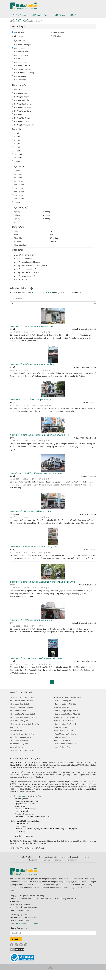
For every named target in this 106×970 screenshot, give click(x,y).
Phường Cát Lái (19, 114)
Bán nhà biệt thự (20, 52)
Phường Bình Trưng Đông (23, 121)
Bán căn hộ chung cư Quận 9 (22, 750)
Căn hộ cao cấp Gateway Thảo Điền (24, 717)
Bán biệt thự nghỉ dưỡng (23, 73)
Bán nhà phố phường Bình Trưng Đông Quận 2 (33, 620)
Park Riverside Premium (64, 731)
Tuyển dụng (33, 860)
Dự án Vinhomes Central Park (22, 707)
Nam (15, 235)
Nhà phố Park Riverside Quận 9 (23, 714)
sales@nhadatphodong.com (26, 923)
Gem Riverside (16, 727)
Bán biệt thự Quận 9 (62, 747)
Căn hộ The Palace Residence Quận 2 (28, 262)
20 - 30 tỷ (17, 158)
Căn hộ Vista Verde (18, 711)
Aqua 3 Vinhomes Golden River (23, 734)
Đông (15, 231)
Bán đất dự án (19, 62)
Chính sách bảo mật (70, 857)
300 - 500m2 (18, 199)
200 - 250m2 (18, 192)
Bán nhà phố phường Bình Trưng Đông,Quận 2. (33, 326)
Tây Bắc (52, 242)
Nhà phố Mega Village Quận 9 (66, 711)
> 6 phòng (17, 222)
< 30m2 (16, 171)
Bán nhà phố (18, 48)
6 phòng (45, 219)
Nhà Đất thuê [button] (40, 15)
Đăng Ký (16, 939)
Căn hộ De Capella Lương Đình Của (68, 697)
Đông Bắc (17, 238)
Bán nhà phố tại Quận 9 (20, 704)
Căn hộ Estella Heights (63, 707)
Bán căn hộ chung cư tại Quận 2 (23, 697)
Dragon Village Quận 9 (19, 744)
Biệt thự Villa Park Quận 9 (21, 737)
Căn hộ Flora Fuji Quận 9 (64, 701)
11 (65, 682)
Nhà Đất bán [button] (21, 15)
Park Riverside (16, 731)
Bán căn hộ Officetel (21, 66)
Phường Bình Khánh (21, 107)
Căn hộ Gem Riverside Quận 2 (25, 273)
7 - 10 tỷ (16, 151)
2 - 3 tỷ (16, 140)
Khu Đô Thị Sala (19, 280)
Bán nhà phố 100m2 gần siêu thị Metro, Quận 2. (33, 400)
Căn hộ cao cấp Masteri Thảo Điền (68, 714)
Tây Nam (16, 242)
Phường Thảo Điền (20, 100)
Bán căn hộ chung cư (21, 45)
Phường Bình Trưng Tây (23, 125)
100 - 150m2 (18, 185)
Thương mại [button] (59, 15)
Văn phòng (17, 36)
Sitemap (58, 860)
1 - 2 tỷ (16, 137)
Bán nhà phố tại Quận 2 (41, 292)
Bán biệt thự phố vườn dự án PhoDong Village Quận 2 (37, 473)
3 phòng (16, 215)
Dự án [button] (74, 15)
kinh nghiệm (20, 796)
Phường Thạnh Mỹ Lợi (22, 104)
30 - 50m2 (17, 174)
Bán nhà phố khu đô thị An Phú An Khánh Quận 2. (34, 547)
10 (60, 682)
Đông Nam (53, 238)
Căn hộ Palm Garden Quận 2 (25, 276)
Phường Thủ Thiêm (21, 118)
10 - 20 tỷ (17, 154)
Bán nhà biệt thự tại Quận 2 (65, 724)
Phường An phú (19, 93)
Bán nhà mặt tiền (20, 55)
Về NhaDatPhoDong (25, 857)
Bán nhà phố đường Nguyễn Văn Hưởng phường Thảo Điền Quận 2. (42, 582)
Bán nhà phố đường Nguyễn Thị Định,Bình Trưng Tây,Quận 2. (39, 435)
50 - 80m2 (17, 178)
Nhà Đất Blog (21, 20)
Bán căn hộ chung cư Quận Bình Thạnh (26, 724)
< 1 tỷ (15, 133)
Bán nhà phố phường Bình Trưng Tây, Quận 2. (32, 364)
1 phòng (16, 212)
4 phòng (45, 215)
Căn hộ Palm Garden (63, 727)
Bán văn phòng (19, 76)
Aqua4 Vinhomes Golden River (66, 734)
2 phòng (45, 212)
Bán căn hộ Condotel (21, 69)
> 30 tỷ (16, 161)
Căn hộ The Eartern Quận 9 (65, 744)
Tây (50, 231)
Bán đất (16, 59)
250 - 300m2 (18, 195)
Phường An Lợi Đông (21, 111)
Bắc (50, 235)
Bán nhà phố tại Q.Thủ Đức (65, 704)
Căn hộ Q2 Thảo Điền (19, 740)
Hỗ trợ (86, 857)
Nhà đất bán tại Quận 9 (64, 721)
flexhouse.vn (72, 860)
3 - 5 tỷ (16, 144)
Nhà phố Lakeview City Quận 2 (22, 701)
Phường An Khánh (20, 97)
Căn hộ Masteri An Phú (63, 737)
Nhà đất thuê (57, 32)
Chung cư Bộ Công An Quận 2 (66, 717)
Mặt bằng (56, 36)
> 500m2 (16, 202)
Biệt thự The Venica (62, 740)
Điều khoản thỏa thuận (48, 857)
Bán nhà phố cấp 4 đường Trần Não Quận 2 (31, 511)
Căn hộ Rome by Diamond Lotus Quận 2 (29, 266)
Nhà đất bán (18, 32)
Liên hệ (47, 860)
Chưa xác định (19, 245)
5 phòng (16, 219)
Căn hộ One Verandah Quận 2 (25, 269)
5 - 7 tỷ (16, 147)
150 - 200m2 (18, 188)
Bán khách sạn (19, 80)
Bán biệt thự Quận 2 (18, 747)
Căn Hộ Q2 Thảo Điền (22, 259)
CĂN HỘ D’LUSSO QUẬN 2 (24, 255)
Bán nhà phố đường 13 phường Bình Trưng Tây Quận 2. (37, 658)
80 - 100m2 (17, 181)
